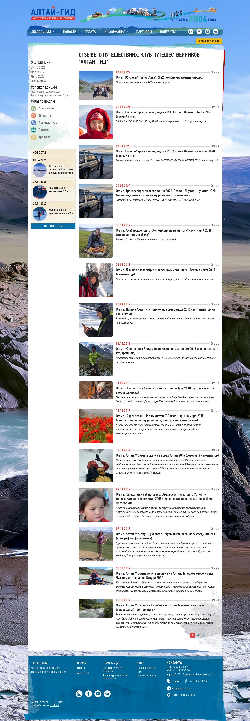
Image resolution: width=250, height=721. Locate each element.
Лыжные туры (44, 122)
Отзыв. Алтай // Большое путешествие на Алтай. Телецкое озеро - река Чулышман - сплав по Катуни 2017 (164, 575)
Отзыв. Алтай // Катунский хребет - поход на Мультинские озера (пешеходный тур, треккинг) (160, 607)
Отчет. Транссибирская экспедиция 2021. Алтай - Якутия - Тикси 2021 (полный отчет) (164, 114)
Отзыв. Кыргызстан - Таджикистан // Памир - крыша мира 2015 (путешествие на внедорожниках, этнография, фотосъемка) (160, 418)
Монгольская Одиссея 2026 (46, 91)
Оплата (80, 668)
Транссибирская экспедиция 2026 (49, 95)
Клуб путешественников (147, 673)
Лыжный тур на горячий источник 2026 (62, 211)
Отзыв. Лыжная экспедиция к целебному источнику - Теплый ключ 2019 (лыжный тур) (165, 272)
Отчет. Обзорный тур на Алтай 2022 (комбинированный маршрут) (160, 77)
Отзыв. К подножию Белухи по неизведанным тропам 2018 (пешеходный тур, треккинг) (166, 351)
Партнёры (82, 673)
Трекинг (40, 137)
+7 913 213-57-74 (178, 670)
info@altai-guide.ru (181, 688)
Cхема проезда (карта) (183, 694)
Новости (81, 663)
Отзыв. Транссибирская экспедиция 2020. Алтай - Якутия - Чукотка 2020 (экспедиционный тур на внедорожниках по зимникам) (166, 193)
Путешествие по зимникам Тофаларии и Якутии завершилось (61, 169)
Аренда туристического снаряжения (115, 677)
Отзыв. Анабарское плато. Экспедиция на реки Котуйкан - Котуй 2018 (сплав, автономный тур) (164, 232)
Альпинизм (42, 108)
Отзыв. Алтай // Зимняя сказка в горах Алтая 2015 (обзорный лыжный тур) (167, 455)
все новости (53, 226)
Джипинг (41, 115)
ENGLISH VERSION (209, 41)
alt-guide (176, 681)
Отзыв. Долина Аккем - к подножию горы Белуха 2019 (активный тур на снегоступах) (165, 311)
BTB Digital (57, 702)
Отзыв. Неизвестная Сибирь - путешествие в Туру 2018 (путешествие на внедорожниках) (165, 390)
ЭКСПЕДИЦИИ (39, 663)
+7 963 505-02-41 (178, 667)
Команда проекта (146, 668)
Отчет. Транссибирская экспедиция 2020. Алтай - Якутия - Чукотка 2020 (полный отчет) (165, 153)
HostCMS (54, 705)
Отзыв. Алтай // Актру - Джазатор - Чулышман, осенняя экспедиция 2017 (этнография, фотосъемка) (166, 536)
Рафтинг (40, 130)
